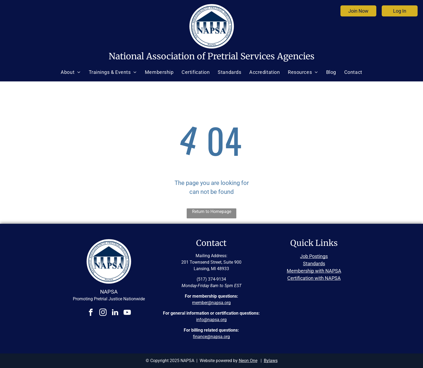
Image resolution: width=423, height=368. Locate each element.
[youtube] (127, 313)
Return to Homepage (211, 211)
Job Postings (314, 256)
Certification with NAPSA (314, 278)
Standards (314, 263)
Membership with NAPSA (314, 271)
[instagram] (102, 313)
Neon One (248, 360)
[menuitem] (70, 72)
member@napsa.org (211, 302)
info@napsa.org (211, 319)
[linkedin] (115, 313)
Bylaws (271, 360)
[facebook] (90, 313)
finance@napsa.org (211, 336)
